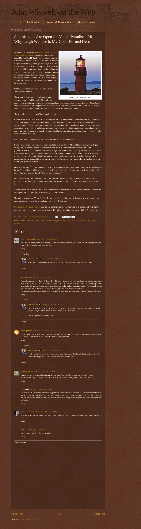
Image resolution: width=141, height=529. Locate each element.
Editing (22, 221)
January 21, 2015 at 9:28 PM (52, 350)
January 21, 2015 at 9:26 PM (52, 305)
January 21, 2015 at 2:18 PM (41, 277)
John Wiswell (33, 259)
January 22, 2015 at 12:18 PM (41, 389)
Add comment (20, 443)
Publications (34, 22)
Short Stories (70, 221)
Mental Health (40, 221)
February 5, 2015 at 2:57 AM (46, 412)
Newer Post (17, 513)
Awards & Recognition (59, 22)
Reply (23, 249)
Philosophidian (26, 331)
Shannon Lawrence (28, 412)
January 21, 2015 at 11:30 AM (46, 239)
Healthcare (30, 221)
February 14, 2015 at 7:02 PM (39, 430)
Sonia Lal (24, 430)
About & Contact (86, 22)
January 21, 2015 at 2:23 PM (43, 331)
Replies (26, 254)
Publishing (61, 221)
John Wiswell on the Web (53, 11)
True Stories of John (83, 221)
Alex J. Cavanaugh (28, 239)
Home (18, 22)
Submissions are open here (26, 207)
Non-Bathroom (51, 221)
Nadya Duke (25, 277)
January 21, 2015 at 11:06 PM (44, 371)
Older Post (99, 513)
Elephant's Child (27, 371)
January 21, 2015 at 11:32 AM (52, 259)
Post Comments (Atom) (29, 519)
